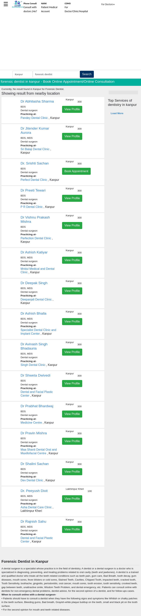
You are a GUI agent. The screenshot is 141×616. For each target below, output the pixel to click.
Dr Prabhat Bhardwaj (37, 406)
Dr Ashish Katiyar (34, 252)
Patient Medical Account (49, 7)
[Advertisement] (70, 42)
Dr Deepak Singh (34, 283)
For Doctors (108, 4)
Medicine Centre (31, 422)
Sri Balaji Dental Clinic (35, 149)
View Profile (72, 109)
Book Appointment (76, 171)
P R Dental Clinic (32, 206)
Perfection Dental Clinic (36, 238)
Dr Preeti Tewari (33, 190)
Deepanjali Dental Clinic (36, 299)
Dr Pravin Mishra (34, 433)
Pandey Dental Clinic (34, 117)
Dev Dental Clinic (32, 480)
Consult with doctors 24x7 (30, 7)
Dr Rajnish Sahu (33, 521)
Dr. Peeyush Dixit (34, 491)
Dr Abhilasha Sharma (37, 101)
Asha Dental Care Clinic (36, 507)
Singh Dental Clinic (33, 364)
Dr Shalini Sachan (35, 464)
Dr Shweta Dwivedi (35, 375)
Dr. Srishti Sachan (35, 163)
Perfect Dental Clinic (34, 179)
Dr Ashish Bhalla (33, 313)
